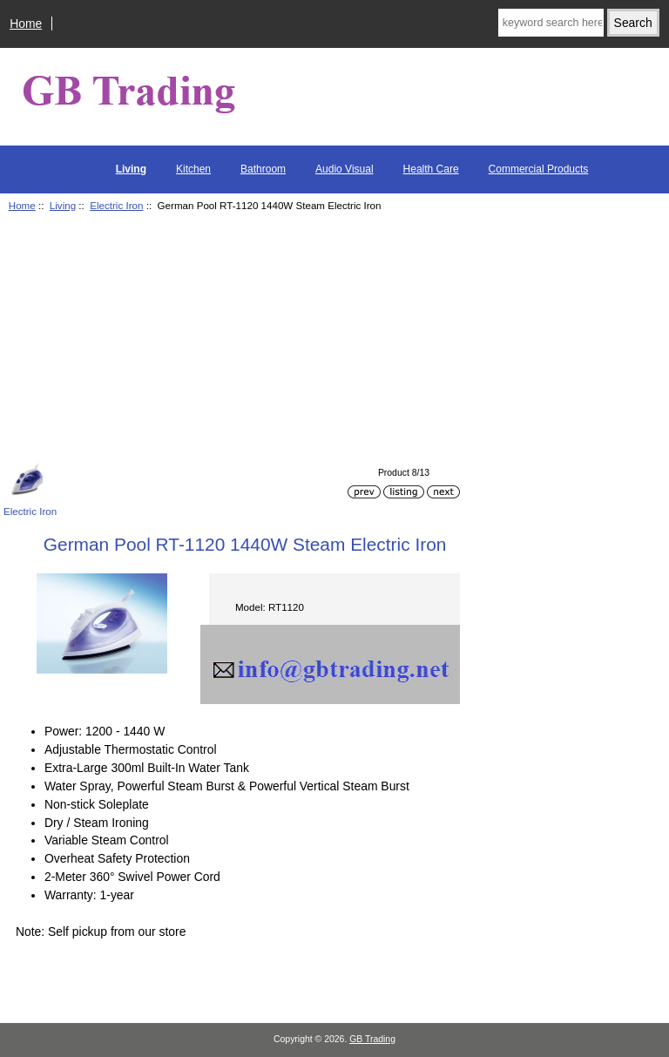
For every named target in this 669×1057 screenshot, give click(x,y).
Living (63, 205)
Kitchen (193, 169)
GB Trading (372, 1039)
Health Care (431, 169)
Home (26, 23)
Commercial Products (539, 169)
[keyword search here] (551, 23)
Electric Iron (116, 205)
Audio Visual (344, 169)
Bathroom (263, 169)
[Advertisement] (231, 340)
